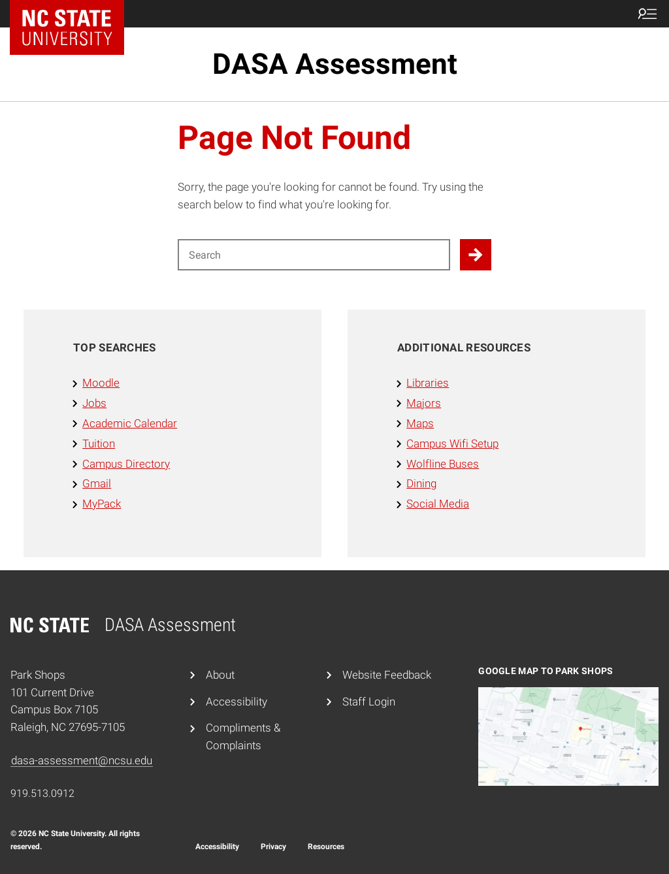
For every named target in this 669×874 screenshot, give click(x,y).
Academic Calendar (129, 423)
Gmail (96, 483)
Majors (423, 403)
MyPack (101, 503)
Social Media (437, 503)
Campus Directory (126, 463)
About (220, 674)
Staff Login (368, 701)
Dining (421, 483)
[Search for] (314, 254)
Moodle (101, 382)
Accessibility (236, 701)
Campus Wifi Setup (452, 443)
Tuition (98, 443)
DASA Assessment (334, 64)
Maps (420, 423)
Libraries (427, 382)
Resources (326, 846)
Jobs (94, 403)
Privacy (273, 846)
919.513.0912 (42, 793)
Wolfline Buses (442, 463)
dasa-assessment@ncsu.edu (81, 760)
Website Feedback (386, 674)
